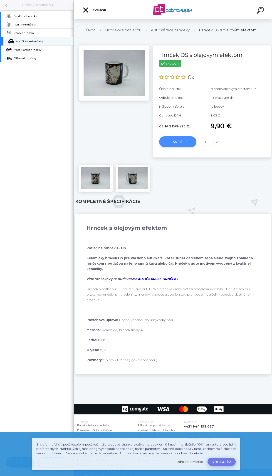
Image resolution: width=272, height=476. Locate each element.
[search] (261, 11)
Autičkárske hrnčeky (170, 30)
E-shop (94, 10)
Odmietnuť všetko (189, 461)
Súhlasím (221, 462)
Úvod (91, 30)
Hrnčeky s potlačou (37, 5)
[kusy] (207, 142)
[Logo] (172, 9)
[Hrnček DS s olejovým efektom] (114, 47)
